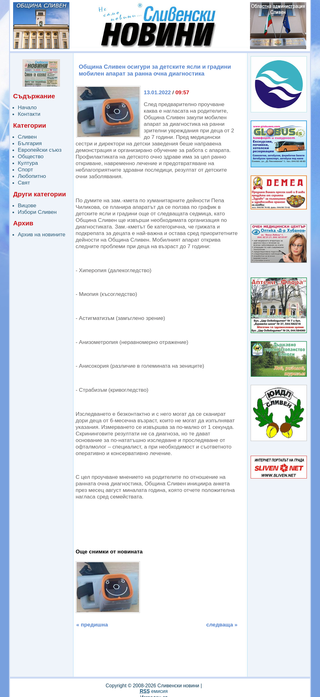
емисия (154, 691)
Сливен (27, 137)
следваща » (222, 624)
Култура (28, 163)
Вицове (27, 205)
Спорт (25, 169)
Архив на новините (41, 234)
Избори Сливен (37, 212)
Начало (27, 107)
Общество (30, 156)
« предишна (92, 624)
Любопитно (32, 176)
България (30, 143)
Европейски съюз (40, 150)
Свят (24, 182)
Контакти (29, 114)
